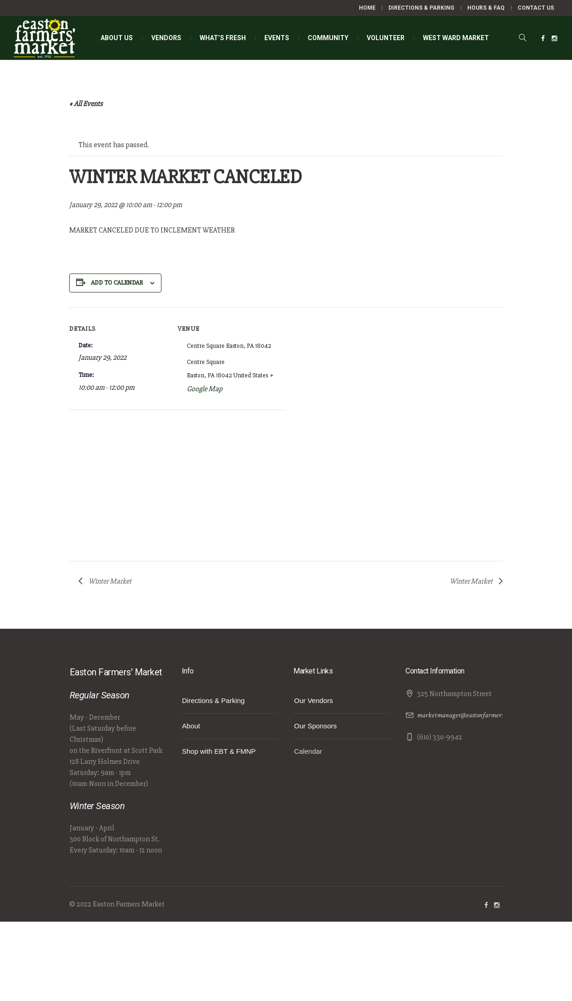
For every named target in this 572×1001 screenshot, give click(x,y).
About (191, 726)
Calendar (308, 751)
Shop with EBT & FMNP (219, 751)
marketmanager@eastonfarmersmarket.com (476, 715)
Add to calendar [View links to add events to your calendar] (117, 282)
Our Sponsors (315, 726)
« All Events (86, 103)
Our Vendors (313, 700)
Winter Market (109, 581)
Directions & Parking (213, 700)
